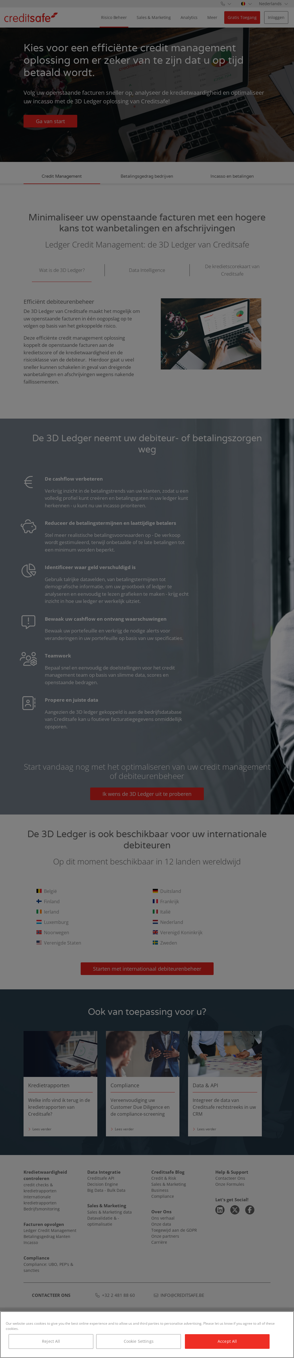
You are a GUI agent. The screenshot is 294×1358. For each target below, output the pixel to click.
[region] (147, 1334)
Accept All (227, 1341)
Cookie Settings (139, 1341)
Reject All (51, 1341)
